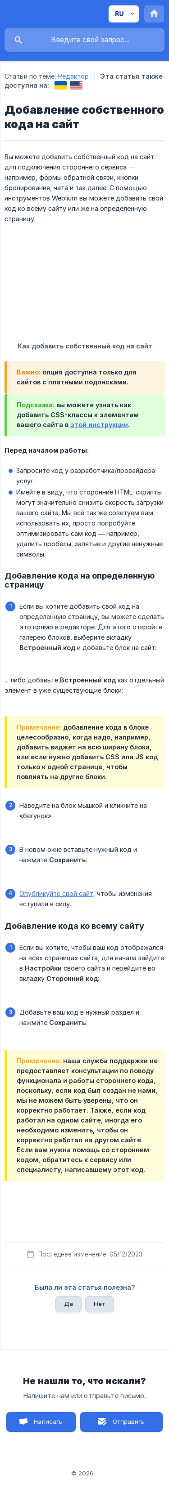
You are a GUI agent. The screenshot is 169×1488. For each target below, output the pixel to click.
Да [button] (68, 1303)
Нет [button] (99, 1303)
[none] (124, 13)
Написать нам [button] (48, 1425)
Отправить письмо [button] (127, 1425)
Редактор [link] (73, 76)
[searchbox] (84, 40)
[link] (61, 85)
